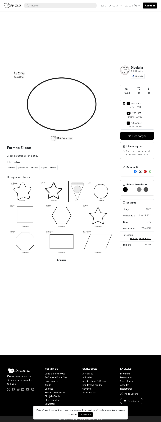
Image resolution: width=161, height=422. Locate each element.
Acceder (124, 384)
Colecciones (126, 381)
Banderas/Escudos (92, 384)
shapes (34, 167)
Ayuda (48, 384)
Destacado (126, 377)
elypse (53, 167)
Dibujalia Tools (52, 396)
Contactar (50, 403)
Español (130, 400)
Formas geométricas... (140, 238)
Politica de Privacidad (56, 377)
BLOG (103, 5)
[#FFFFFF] (132, 189)
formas (11, 167)
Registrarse (126, 388)
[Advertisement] (80, 42)
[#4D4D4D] (146, 189)
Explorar (114, 5)
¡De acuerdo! (85, 414)
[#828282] (139, 189)
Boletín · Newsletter (55, 392)
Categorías (131, 5)
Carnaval (86, 388)
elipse (44, 167)
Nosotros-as (51, 381)
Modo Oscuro (129, 393)
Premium (125, 373)
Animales (87, 377)
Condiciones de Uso (55, 373)
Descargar (137, 136)
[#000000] (125, 189)
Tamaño (137, 244)
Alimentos (87, 373)
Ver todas (87, 392)
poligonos (23, 167)
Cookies (49, 388)
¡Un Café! (137, 76)
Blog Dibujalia (52, 399)
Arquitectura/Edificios (94, 381)
